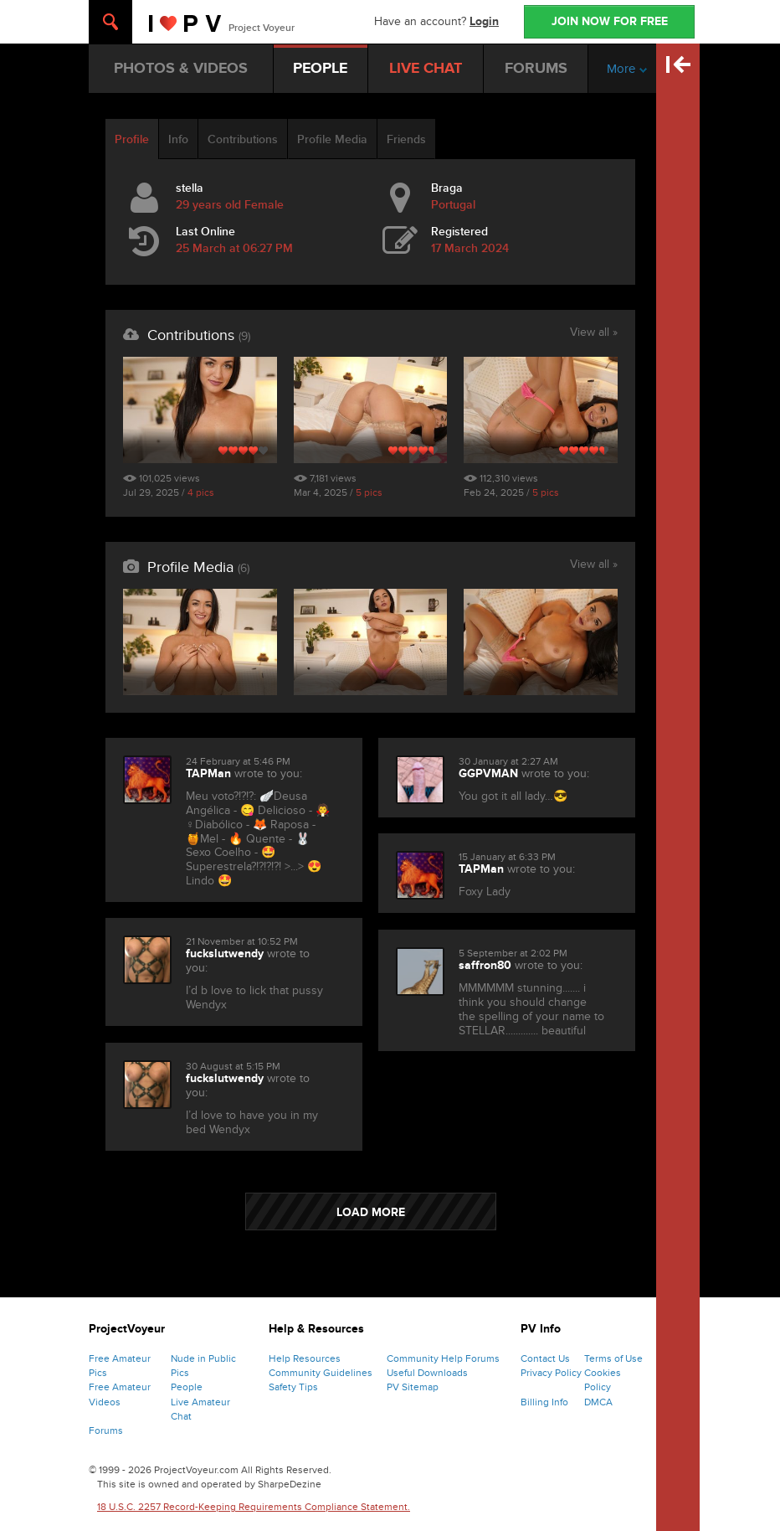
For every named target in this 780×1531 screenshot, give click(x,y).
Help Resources (305, 1358)
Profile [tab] (132, 139)
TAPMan (208, 773)
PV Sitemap (413, 1387)
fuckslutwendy (225, 953)
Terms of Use (613, 1358)
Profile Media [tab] (332, 139)
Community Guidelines (320, 1373)
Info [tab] (178, 139)
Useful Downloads (427, 1373)
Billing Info (544, 1402)
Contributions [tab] (243, 139)
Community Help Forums (443, 1358)
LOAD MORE (370, 1212)
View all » (594, 333)
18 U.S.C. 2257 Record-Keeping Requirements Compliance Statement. (253, 1507)
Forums (106, 1430)
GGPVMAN (488, 773)
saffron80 (485, 965)
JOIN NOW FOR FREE (610, 21)
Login (484, 21)
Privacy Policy (551, 1373)
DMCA (598, 1402)
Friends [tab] (406, 139)
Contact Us (545, 1358)
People (187, 1387)
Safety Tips (293, 1387)
